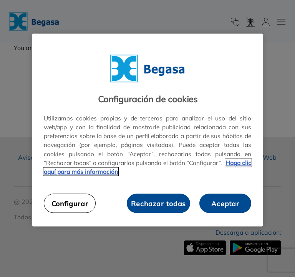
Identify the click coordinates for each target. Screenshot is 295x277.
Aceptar (225, 203)
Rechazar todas (158, 203)
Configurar (69, 203)
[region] (147, 130)
